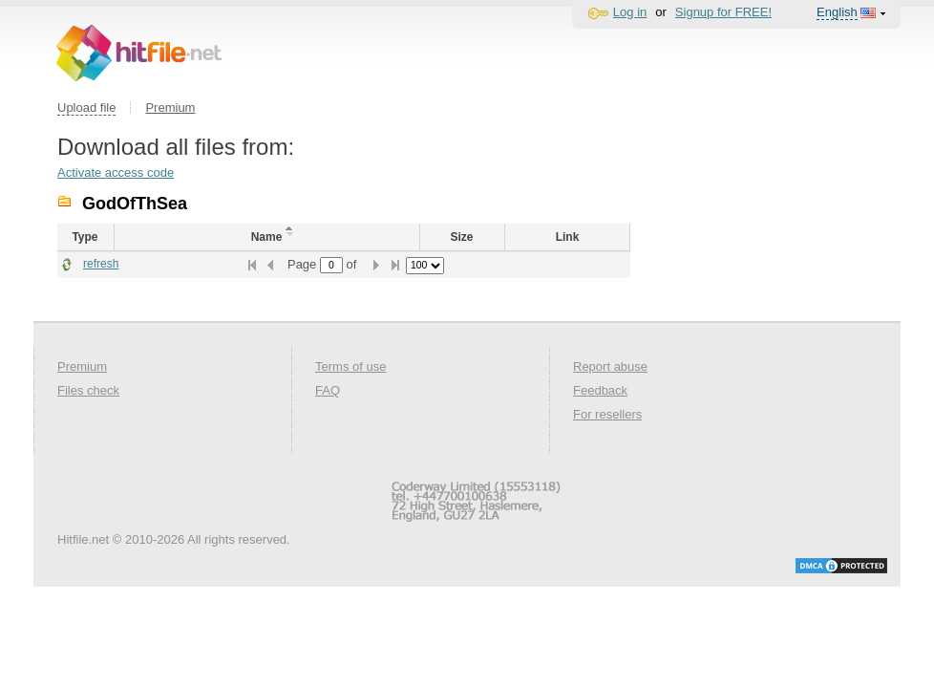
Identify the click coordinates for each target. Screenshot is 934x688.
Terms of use (350, 366)
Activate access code (115, 172)
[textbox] (331, 265)
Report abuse (610, 366)
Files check (88, 390)
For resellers (607, 414)
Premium (170, 107)
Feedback (600, 390)
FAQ (327, 390)
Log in (630, 12)
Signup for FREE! (723, 12)
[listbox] (425, 265)
